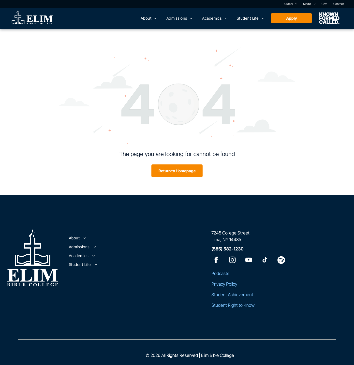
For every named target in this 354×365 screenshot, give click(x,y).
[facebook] (216, 260)
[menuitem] (290, 4)
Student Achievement (232, 294)
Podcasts (220, 273)
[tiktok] (265, 260)
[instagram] (232, 260)
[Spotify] (281, 260)
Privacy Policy (224, 284)
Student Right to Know (233, 305)
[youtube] (249, 260)
